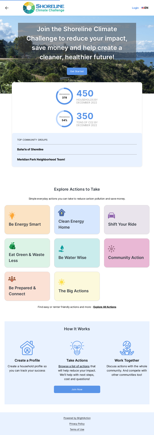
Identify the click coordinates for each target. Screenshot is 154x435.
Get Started (77, 71)
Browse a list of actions (74, 366)
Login (135, 7)
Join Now (77, 389)
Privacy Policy (77, 423)
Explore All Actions (104, 306)
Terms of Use (77, 429)
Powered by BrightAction (77, 418)
